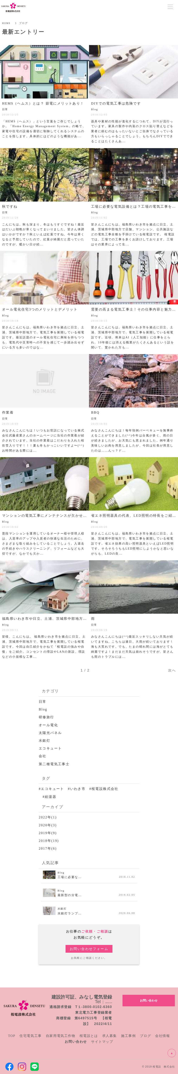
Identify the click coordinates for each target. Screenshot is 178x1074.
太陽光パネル (50, 733)
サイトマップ (102, 1041)
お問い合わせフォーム (89, 949)
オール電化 (48, 725)
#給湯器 (47, 796)
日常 (42, 701)
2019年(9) (48, 833)
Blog (43, 709)
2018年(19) (49, 840)
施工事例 (128, 1036)
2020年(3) (48, 825)
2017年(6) (48, 848)
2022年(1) (48, 817)
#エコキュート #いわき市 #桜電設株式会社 (79, 789)
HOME (7, 23)
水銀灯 (44, 740)
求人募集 (109, 1036)
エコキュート (50, 748)
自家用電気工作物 (60, 1036)
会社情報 (162, 1036)
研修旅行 (46, 717)
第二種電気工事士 (54, 764)
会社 (42, 756)
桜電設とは (89, 1036)
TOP (11, 1036)
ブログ (145, 1036)
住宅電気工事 (30, 1036)
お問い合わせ (148, 1000)
